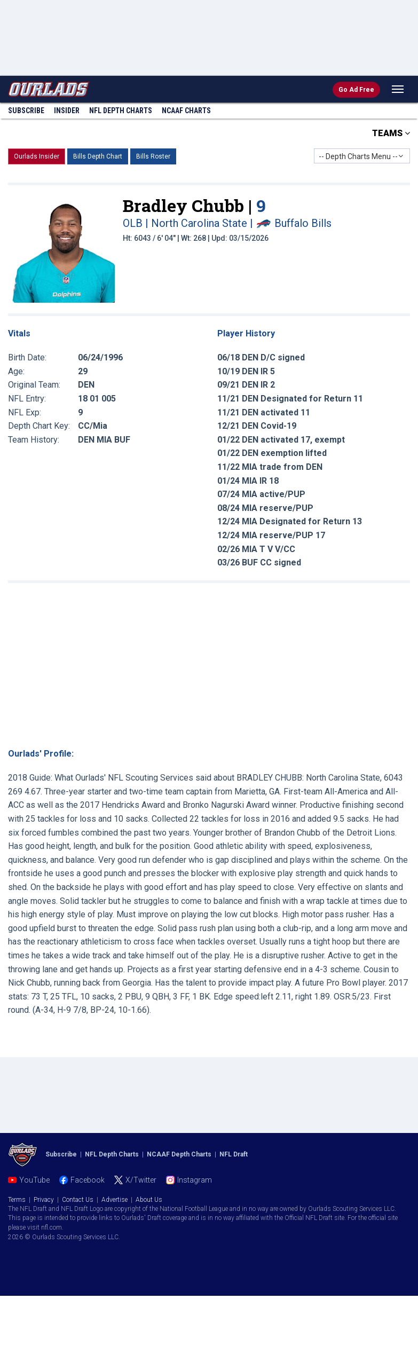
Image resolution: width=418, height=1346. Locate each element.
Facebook (87, 1180)
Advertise (114, 1199)
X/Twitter (140, 1180)
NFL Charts (120, 110)
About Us (149, 1199)
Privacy (44, 1199)
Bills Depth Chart (97, 156)
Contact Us (77, 1199)
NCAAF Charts (186, 110)
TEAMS (391, 133)
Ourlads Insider (36, 156)
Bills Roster (153, 156)
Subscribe (26, 110)
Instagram (194, 1180)
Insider (67, 110)
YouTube (34, 1180)
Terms (17, 1199)
